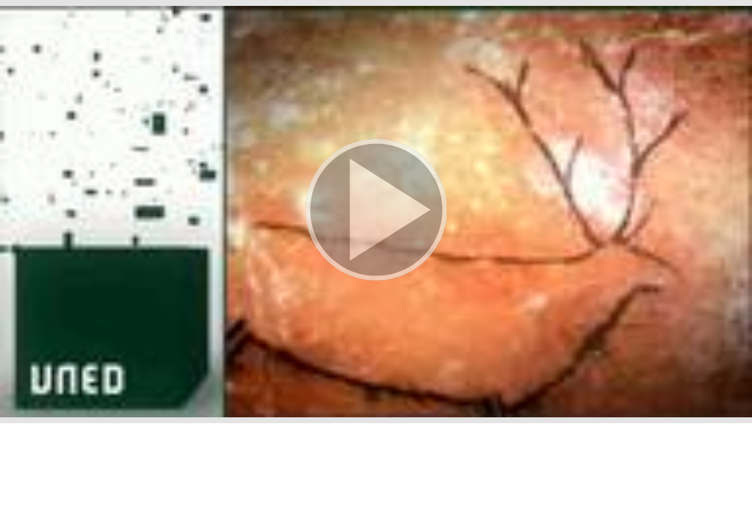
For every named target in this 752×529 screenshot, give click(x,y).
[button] (376, 211)
